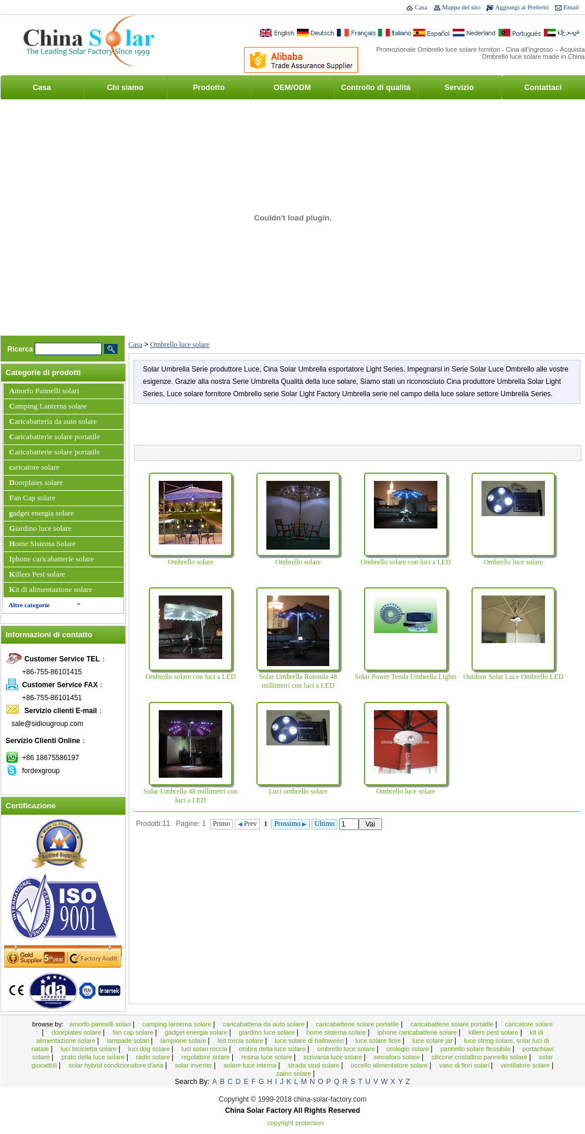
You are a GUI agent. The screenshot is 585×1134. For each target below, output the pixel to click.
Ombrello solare (190, 562)
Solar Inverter (194, 1065)
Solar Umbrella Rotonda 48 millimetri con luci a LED (298, 681)
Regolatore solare (206, 1057)
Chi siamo (125, 87)
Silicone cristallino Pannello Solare (480, 1057)
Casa (420, 7)
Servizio (459, 87)
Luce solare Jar (433, 1040)
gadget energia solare (41, 513)
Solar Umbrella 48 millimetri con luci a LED (190, 795)
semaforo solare (397, 1057)
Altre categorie (29, 604)
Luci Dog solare (150, 1048)
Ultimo (325, 823)
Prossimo (291, 823)
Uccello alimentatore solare (390, 1065)
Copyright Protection (296, 1122)
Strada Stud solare (315, 1065)
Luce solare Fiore (379, 1040)
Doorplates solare (36, 482)
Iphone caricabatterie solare (51, 558)
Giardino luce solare (40, 528)
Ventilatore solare (525, 1065)
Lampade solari (129, 1040)
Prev (247, 823)
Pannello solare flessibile (476, 1048)
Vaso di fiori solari (465, 1065)
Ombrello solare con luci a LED (405, 562)
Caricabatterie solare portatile (54, 436)
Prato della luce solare (93, 1057)
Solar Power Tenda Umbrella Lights (406, 677)
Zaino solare (294, 1073)
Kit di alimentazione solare (50, 589)
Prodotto (209, 87)
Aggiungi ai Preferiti (522, 7)
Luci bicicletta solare (89, 1048)
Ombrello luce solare (180, 344)
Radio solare (154, 1057)
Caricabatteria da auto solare (53, 421)
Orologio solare (408, 1048)
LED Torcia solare (241, 1040)
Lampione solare (184, 1040)
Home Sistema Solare (42, 543)
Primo (221, 823)
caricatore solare (34, 467)
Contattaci (543, 87)
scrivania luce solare (333, 1057)
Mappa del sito (461, 7)
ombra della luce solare (273, 1048)
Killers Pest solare (37, 574)
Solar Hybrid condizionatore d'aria (117, 1065)
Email (571, 7)
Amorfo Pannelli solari (44, 390)
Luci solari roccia (205, 1048)
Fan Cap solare (32, 497)
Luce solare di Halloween (310, 1040)
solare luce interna (250, 1065)
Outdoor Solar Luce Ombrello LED (513, 677)
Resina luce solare (267, 1057)
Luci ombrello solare (298, 791)
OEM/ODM (292, 87)
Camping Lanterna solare (48, 406)
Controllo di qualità (375, 87)
